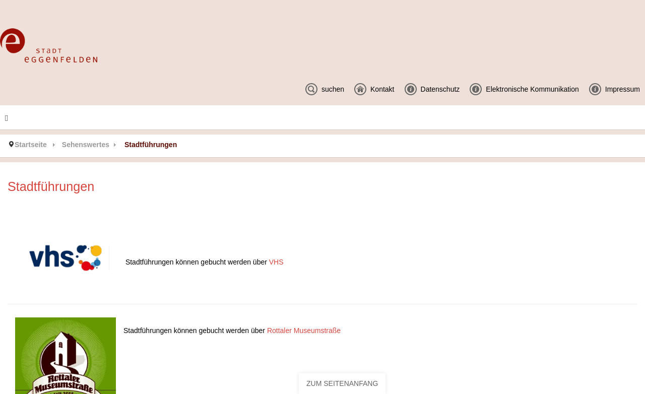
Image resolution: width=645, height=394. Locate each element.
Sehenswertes (85, 145)
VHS (276, 262)
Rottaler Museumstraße (304, 330)
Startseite (31, 145)
